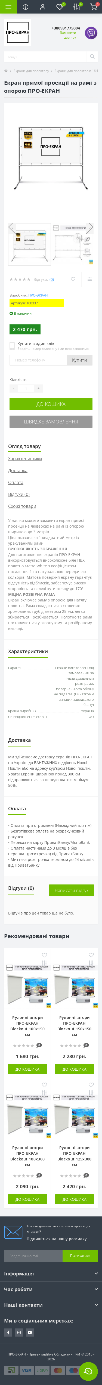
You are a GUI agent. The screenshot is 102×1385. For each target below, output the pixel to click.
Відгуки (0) (19, 494)
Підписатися (80, 1255)
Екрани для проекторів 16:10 (77, 70)
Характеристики (25, 459)
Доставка (17, 470)
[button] (42, 7)
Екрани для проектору (31, 70)
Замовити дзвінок (68, 35)
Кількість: (18, 379)
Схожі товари (22, 506)
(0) (52, 279)
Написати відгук (72, 890)
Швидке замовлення (51, 421)
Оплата (15, 482)
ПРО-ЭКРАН (38, 295)
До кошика (51, 404)
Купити (79, 360)
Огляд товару (24, 446)
